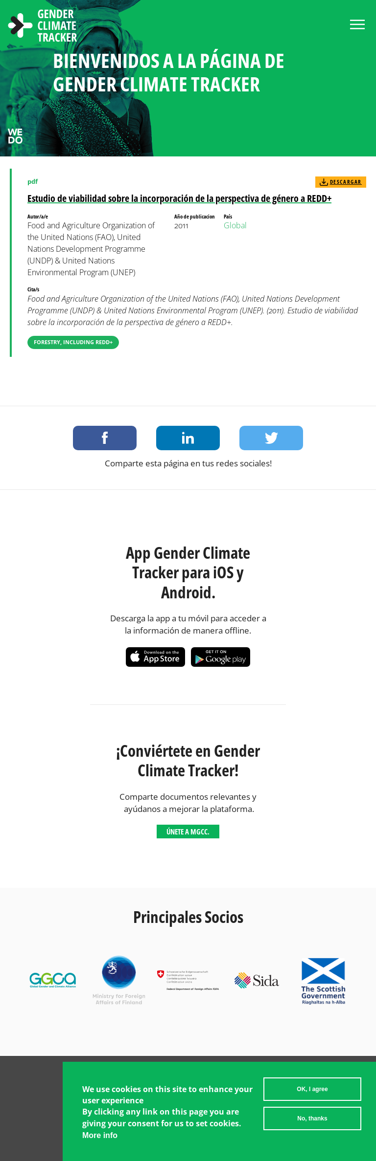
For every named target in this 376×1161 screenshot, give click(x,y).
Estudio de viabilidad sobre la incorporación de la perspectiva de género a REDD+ (179, 198)
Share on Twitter (271, 438)
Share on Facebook (105, 438)
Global (235, 225)
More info (100, 1135)
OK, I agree (312, 1089)
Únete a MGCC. (188, 831)
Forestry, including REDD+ (73, 342)
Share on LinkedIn (188, 438)
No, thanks (312, 1118)
